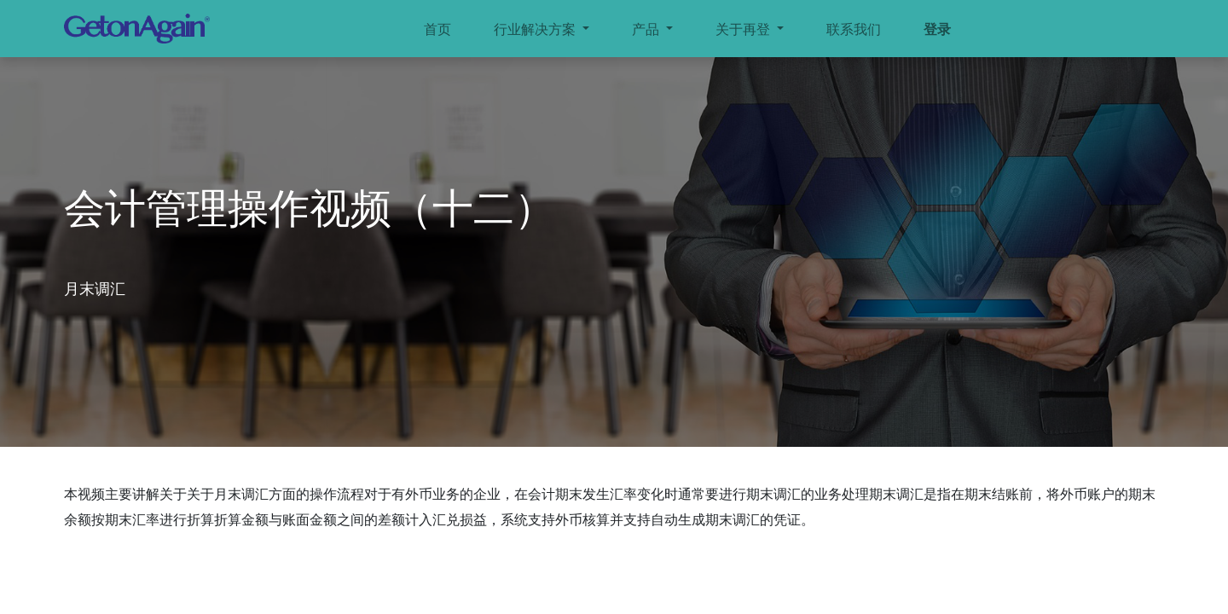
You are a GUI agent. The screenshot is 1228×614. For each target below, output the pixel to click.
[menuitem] (437, 29)
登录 (937, 29)
